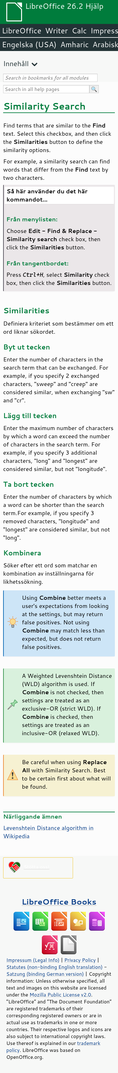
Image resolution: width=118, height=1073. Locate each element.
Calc (79, 30)
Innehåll (16, 63)
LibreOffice (21, 30)
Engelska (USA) (29, 44)
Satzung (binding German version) (45, 973)
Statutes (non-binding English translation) (54, 966)
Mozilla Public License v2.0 (60, 994)
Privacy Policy (80, 960)
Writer (56, 30)
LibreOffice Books (59, 901)
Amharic (74, 44)
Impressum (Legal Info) (32, 960)
